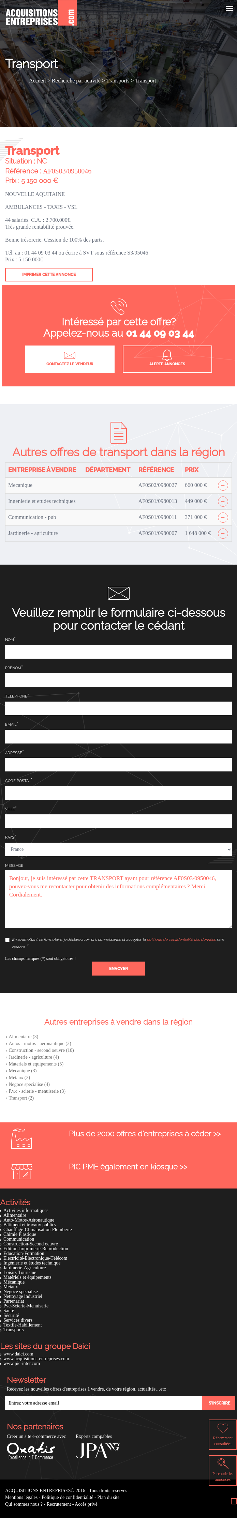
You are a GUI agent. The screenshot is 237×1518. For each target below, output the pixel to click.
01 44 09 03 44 (160, 333)
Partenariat (13, 1301)
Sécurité (11, 1315)
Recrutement (59, 1504)
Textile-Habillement (22, 1325)
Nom (9, 640)
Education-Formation (23, 1253)
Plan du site (108, 1497)
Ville (10, 809)
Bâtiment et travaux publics (29, 1224)
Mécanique (14, 1282)
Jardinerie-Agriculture (24, 1267)
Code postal (18, 781)
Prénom (13, 668)
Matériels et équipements (27, 1277)
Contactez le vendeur (69, 358)
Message (14, 865)
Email (10, 724)
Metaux (10, 1286)
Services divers (17, 1320)
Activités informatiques (25, 1210)
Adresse (13, 753)
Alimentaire (14, 1215)
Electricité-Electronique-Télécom (35, 1258)
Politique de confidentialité (67, 1497)
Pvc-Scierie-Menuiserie (25, 1305)
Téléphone (16, 696)
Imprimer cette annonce (49, 274)
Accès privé (86, 1504)
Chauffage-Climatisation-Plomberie (37, 1229)
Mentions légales (21, 1497)
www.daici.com (18, 1353)
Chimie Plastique (19, 1234)
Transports (13, 1329)
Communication (18, 1239)
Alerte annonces (167, 358)
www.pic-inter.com (21, 1363)
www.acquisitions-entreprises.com (36, 1358)
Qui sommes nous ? (24, 1504)
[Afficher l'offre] (223, 485)
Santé (8, 1310)
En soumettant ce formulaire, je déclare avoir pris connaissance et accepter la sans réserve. (114, 943)
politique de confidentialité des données (181, 939)
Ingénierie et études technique (32, 1263)
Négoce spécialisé (20, 1291)
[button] (118, 969)
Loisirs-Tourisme (19, 1272)
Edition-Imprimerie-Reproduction (35, 1248)
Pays (9, 837)
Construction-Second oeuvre (30, 1243)
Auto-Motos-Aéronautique (28, 1220)
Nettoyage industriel (22, 1296)
